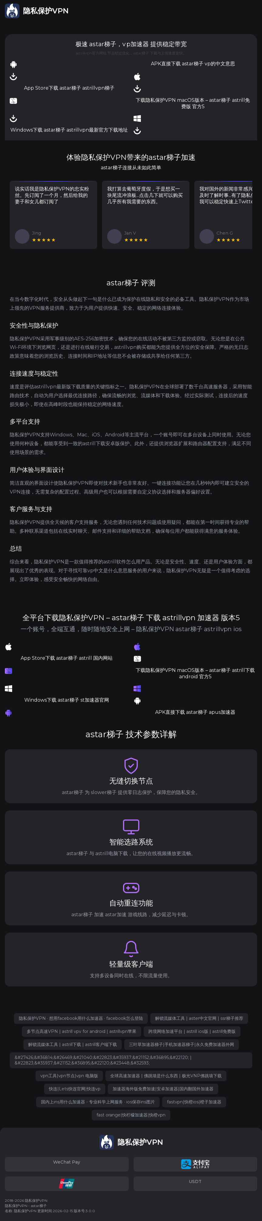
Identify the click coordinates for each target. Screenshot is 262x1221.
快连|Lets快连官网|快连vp (74, 1089)
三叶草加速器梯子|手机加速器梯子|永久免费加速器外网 (181, 1044)
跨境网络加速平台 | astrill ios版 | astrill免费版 (192, 1031)
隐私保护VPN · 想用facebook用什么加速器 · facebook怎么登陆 (81, 1018)
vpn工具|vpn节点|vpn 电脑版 (69, 1075)
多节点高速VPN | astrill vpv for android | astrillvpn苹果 (81, 1031)
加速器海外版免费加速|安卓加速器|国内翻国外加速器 (163, 1089)
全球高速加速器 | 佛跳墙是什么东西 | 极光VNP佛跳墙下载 (166, 1075)
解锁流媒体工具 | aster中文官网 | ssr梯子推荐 (199, 1018)
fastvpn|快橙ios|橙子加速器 (194, 1102)
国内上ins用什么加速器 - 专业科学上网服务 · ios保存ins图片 (98, 1102)
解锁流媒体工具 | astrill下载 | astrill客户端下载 (72, 1044)
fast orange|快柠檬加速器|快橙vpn (131, 1115)
